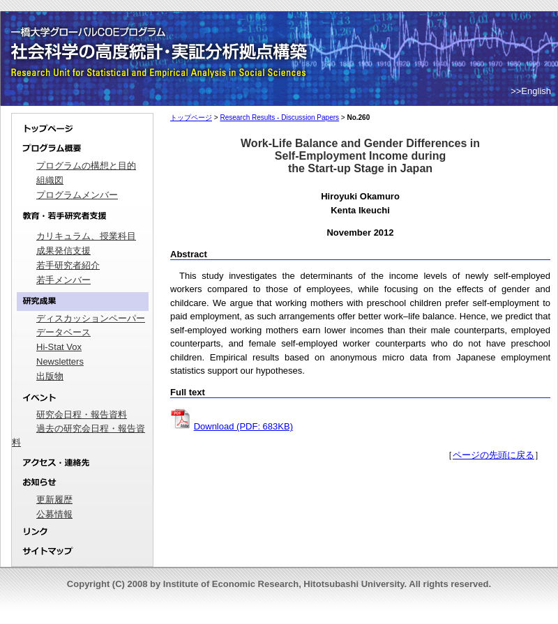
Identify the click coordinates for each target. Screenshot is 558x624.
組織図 (49, 180)
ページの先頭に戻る (493, 455)
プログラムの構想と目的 (86, 165)
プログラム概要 (82, 149)
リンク (82, 532)
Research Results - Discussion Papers (279, 117)
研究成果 (82, 301)
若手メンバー (63, 280)
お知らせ (82, 483)
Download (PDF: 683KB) (243, 426)
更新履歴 (54, 499)
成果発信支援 (63, 250)
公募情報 (54, 514)
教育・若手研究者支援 (82, 216)
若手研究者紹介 (68, 265)
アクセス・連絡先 (82, 462)
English (536, 91)
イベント (82, 398)
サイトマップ (82, 554)
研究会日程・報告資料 (81, 414)
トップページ (82, 126)
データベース (63, 332)
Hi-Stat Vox (59, 347)
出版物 (49, 376)
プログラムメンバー (77, 195)
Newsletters (60, 361)
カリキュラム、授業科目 (86, 236)
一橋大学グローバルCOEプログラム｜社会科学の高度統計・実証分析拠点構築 (161, 35)
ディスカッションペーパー (90, 318)
